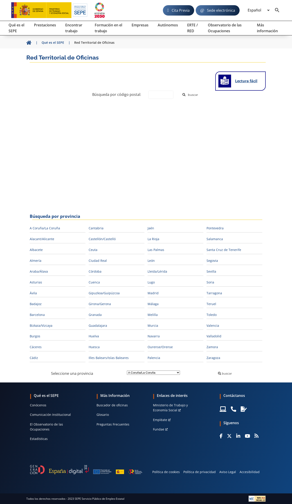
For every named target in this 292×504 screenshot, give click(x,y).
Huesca (94, 347)
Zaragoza (213, 358)
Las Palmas (156, 250)
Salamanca (215, 239)
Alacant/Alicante (42, 239)
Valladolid (214, 336)
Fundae (158, 429)
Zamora (212, 347)
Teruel (211, 304)
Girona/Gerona (100, 304)
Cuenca (94, 282)
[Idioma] (258, 10)
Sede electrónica (221, 10)
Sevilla (211, 271)
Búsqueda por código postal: (116, 94)
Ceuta (93, 250)
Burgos (35, 336)
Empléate (160, 420)
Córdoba (95, 271)
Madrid (153, 293)
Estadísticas (39, 439)
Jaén (151, 228)
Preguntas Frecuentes (113, 424)
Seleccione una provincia (72, 373)
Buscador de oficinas (112, 405)
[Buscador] (277, 10)
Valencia (213, 325)
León (151, 260)
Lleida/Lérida (157, 271)
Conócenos (38, 405)
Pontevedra (215, 228)
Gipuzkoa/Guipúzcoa (104, 293)
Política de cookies (166, 472)
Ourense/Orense (160, 347)
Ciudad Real (98, 260)
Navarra (154, 336)
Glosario (103, 414)
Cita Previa (181, 10)
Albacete (36, 250)
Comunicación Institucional (50, 414)
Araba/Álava (39, 271)
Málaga (153, 304)
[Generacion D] (86, 469)
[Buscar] (190, 94)
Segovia (212, 260)
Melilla (153, 315)
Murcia (153, 325)
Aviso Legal (227, 472)
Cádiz (34, 358)
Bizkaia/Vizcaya (41, 325)
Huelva (94, 336)
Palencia (154, 358)
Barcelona (37, 315)
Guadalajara (98, 325)
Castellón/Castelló (102, 239)
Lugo (151, 282)
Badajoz (36, 304)
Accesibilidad (250, 472)
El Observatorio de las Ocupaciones (46, 426)
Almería (35, 260)
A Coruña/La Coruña (45, 228)
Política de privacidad (199, 472)
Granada (95, 315)
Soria (210, 282)
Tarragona (214, 293)
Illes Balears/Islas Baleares (109, 358)
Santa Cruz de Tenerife (224, 250)
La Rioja (153, 239)
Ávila (33, 293)
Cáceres (36, 347)
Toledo (212, 315)
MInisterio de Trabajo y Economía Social (170, 407)
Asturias (36, 282)
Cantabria (96, 228)
